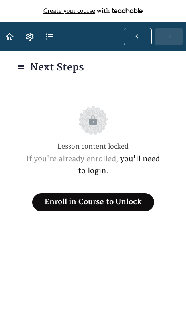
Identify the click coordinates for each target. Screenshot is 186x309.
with (93, 11)
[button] (10, 36)
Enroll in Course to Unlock (93, 202)
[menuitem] (30, 36)
